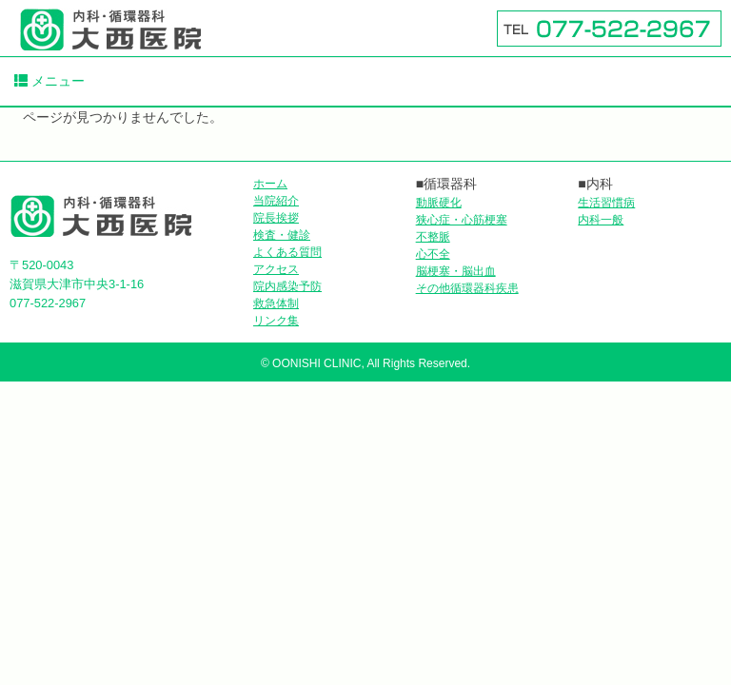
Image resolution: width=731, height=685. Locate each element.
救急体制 (276, 303)
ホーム (270, 183)
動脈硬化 (439, 202)
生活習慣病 (606, 202)
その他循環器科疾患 (467, 288)
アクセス (276, 269)
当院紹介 (276, 200)
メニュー (49, 80)
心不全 (433, 254)
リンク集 (276, 320)
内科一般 (600, 219)
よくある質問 (287, 252)
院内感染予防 (287, 286)
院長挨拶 (276, 218)
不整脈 (433, 237)
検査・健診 (281, 235)
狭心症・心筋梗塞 (461, 219)
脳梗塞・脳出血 (456, 271)
